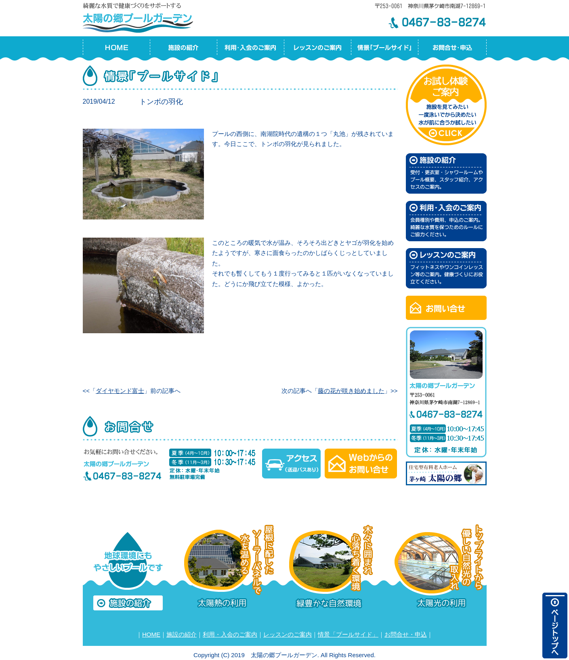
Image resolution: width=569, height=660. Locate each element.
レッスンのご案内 (287, 634)
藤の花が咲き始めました (351, 390)
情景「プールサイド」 (348, 634)
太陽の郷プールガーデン (139, 16)
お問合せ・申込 (405, 634)
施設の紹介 (181, 634)
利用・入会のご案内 (230, 634)
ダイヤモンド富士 (120, 390)
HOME (151, 634)
